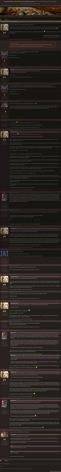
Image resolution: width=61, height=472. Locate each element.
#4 (9, 83)
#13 (10, 274)
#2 (9, 49)
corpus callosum (4, 101)
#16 (10, 321)
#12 (10, 265)
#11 (10, 249)
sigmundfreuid (4, 120)
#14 (10, 291)
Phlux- (4, 430)
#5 (9, 101)
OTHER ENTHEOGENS (12, 17)
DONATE (10, 6)
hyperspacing (4, 249)
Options (59, 21)
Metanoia (4, 192)
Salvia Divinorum (18, 17)
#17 (10, 330)
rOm (4, 49)
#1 (9, 22)
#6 (9, 120)
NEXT (6, 19)
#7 (9, 129)
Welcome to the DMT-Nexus (4, 17)
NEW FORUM (18, 1)
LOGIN (54, 6)
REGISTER (58, 6)
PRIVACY (5, 6)
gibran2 (4, 22)
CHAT (1, 6)
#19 (10, 398)
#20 (10, 430)
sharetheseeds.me (14, 43)
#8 (9, 192)
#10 (10, 226)
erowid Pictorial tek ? (36, 122)
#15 (10, 301)
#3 (9, 67)
